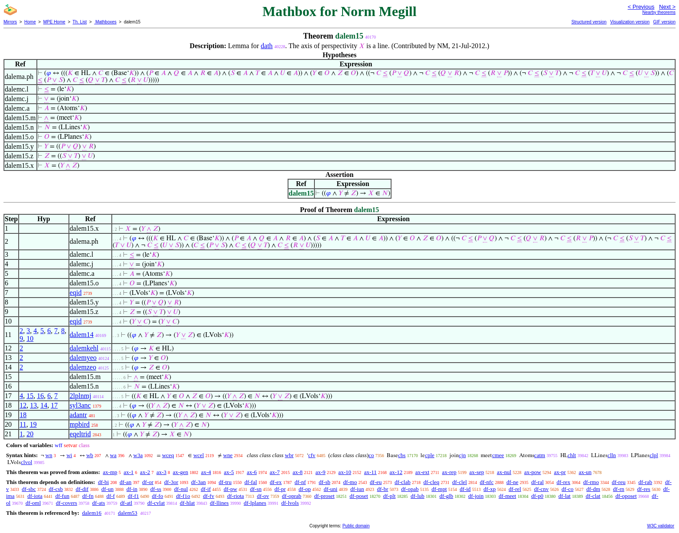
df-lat (565, 496)
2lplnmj (80, 395)
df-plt (389, 496)
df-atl (126, 503)
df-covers (66, 503)
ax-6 (252, 472)
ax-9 (321, 472)
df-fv (208, 496)
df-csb (56, 489)
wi (69, 455)
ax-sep (476, 472)
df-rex (563, 482)
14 (43, 405)
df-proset (324, 496)
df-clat (592, 496)
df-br (382, 489)
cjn (462, 455)
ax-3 (161, 472)
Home (30, 22)
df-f (111, 496)
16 (40, 395)
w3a (138, 455)
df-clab (402, 482)
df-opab (409, 489)
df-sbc (29, 489)
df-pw (230, 489)
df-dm (593, 489)
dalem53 (127, 513)
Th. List (80, 22)
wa (113, 455)
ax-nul (504, 472)
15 (29, 395)
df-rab (645, 482)
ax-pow (532, 472)
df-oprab (291, 496)
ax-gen (180, 472)
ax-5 (229, 472)
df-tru (225, 482)
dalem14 (82, 334)
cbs (401, 455)
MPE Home (54, 22)
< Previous (640, 6)
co (371, 455)
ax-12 (396, 472)
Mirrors (10, 22)
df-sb (324, 482)
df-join (475, 496)
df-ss (155, 489)
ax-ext (422, 472)
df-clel (459, 482)
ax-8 (298, 472)
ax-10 (344, 472)
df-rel (515, 489)
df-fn (88, 496)
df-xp (490, 489)
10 (29, 338)
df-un (107, 489)
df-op (305, 489)
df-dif (82, 489)
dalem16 (91, 513)
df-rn (618, 489)
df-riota (235, 496)
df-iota (34, 496)
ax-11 (370, 472)
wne (228, 455)
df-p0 (537, 496)
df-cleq (432, 482)
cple (429, 455)
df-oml (33, 503)
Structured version (588, 22)
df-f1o (183, 496)
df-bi (103, 482)
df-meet (507, 496)
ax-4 (206, 472)
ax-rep (449, 472)
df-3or (171, 482)
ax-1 (129, 472)
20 (29, 434)
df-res (643, 489)
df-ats (98, 503)
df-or (147, 482)
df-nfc (487, 482)
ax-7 (275, 472)
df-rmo (591, 482)
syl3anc (80, 405)
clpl (654, 455)
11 (22, 424)
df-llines (219, 503)
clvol (26, 462)
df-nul (181, 489)
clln (612, 455)
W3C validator (660, 525)
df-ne (512, 482)
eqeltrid (80, 434)
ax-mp (110, 472)
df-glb (446, 496)
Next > (667, 6)
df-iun (357, 489)
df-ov (263, 496)
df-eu (376, 482)
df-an (125, 482)
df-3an (198, 482)
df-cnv (541, 489)
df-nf (300, 482)
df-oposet (626, 496)
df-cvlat (156, 503)
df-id (465, 489)
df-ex (275, 482)
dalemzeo (83, 367)
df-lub (417, 496)
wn (48, 455)
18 (22, 415)
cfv (312, 455)
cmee (498, 455)
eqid (76, 292)
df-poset (358, 496)
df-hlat (187, 503)
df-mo (350, 482)
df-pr (280, 489)
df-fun (62, 496)
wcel (198, 455)
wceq (168, 455)
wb (89, 455)
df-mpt (438, 489)
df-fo (157, 496)
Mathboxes (105, 22)
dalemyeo (83, 357)
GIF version (664, 22)
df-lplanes (255, 503)
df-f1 (133, 496)
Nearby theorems (659, 12)
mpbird (80, 424)
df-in (131, 489)
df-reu (619, 482)
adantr (78, 415)
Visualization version (630, 22)
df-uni (330, 489)
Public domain (356, 525)
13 (33, 405)
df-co (567, 489)
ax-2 (145, 472)
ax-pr (560, 472)
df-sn (256, 489)
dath (267, 45)
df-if (206, 489)
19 (33, 424)
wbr (289, 455)
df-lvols (290, 503)
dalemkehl (84, 348)
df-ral (537, 482)
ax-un (585, 472)
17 (54, 405)
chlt (572, 455)
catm (539, 455)
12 (22, 405)
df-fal (250, 482)
